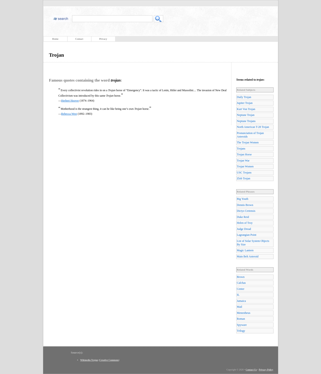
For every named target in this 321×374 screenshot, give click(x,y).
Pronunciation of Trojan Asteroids (250, 134)
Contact (79, 38)
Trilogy (241, 330)
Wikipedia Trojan (89, 360)
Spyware (242, 325)
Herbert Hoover (70, 100)
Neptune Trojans (246, 121)
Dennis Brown (245, 205)
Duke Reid (243, 217)
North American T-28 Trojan (253, 127)
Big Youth (242, 199)
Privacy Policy (266, 369)
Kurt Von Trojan (246, 109)
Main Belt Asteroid (248, 256)
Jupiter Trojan (245, 103)
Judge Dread (244, 229)
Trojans (241, 148)
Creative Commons (109, 360)
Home (55, 38)
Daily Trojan (244, 97)
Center (240, 289)
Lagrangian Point (246, 234)
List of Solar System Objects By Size (253, 242)
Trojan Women (245, 166)
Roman (241, 318)
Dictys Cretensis (246, 211)
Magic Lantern (245, 250)
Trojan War (243, 160)
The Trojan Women (248, 142)
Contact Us (251, 369)
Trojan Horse (244, 154)
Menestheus (243, 313)
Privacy (103, 38)
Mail (239, 306)
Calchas (241, 282)
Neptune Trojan (246, 115)
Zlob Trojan (243, 178)
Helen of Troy (245, 222)
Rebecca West (69, 113)
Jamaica (241, 301)
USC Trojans (244, 172)
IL (238, 294)
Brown (241, 277)
